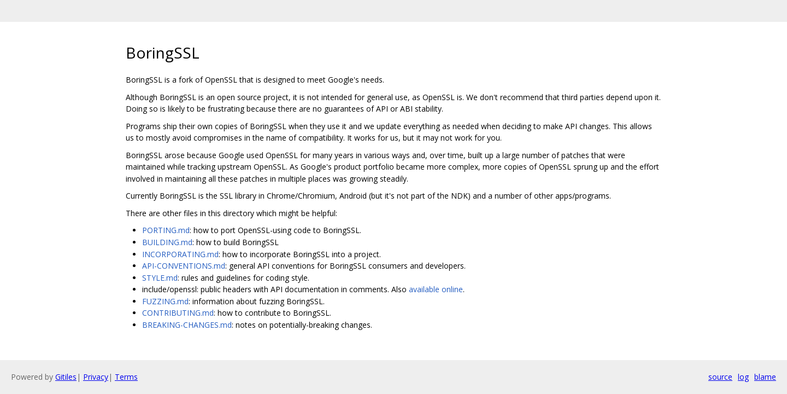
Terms (126, 377)
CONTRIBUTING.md (178, 313)
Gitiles (66, 377)
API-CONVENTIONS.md (183, 265)
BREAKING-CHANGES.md (187, 325)
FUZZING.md (165, 301)
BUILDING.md (167, 242)
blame (765, 377)
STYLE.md (160, 278)
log (743, 377)
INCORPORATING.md (180, 254)
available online (436, 289)
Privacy (95, 377)
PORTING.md (166, 230)
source (720, 377)
